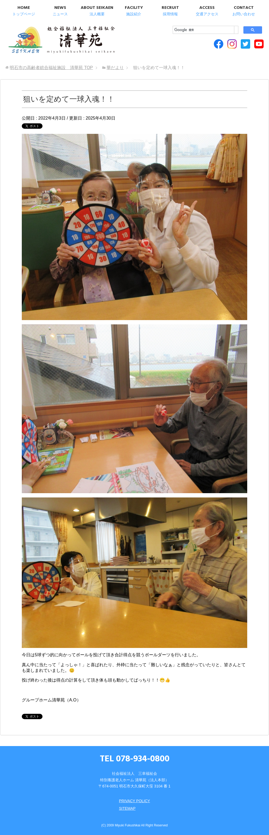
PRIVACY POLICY (134, 801)
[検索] (203, 29)
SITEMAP (127, 808)
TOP (51, 67)
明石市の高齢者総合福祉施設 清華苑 (61, 40)
